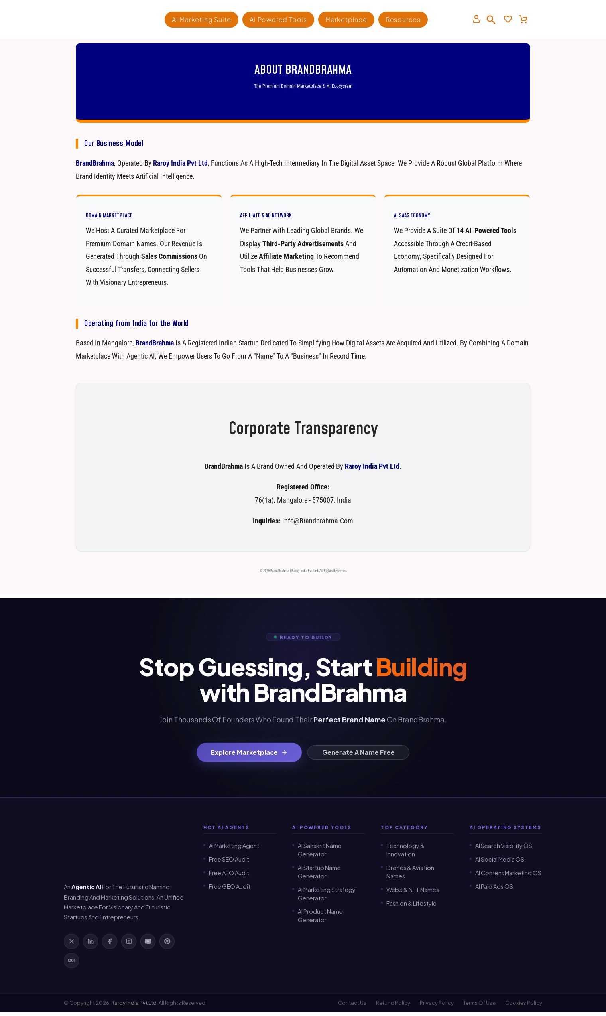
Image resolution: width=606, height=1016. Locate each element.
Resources (403, 19)
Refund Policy (393, 1003)
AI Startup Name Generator (319, 872)
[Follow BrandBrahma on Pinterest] (167, 941)
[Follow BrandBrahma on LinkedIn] (90, 941)
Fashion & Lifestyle (411, 903)
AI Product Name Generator (320, 915)
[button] (491, 20)
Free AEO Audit (229, 872)
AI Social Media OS (499, 859)
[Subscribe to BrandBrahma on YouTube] (147, 941)
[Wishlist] (508, 19)
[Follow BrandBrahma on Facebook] (109, 941)
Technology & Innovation (405, 850)
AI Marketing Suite (201, 19)
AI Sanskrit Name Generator (320, 850)
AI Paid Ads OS (494, 886)
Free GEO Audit (229, 886)
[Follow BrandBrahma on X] (71, 941)
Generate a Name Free (358, 752)
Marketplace (346, 19)
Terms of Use (479, 1003)
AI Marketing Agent (234, 845)
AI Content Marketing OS (508, 872)
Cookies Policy (523, 1003)
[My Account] (476, 19)
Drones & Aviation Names (410, 872)
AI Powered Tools (278, 19)
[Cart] (523, 19)
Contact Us (352, 1003)
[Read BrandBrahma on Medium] (71, 960)
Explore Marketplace (249, 752)
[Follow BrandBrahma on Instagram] (128, 941)
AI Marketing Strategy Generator (327, 894)
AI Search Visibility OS (503, 845)
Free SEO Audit (229, 859)
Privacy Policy (437, 1003)
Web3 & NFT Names (412, 889)
